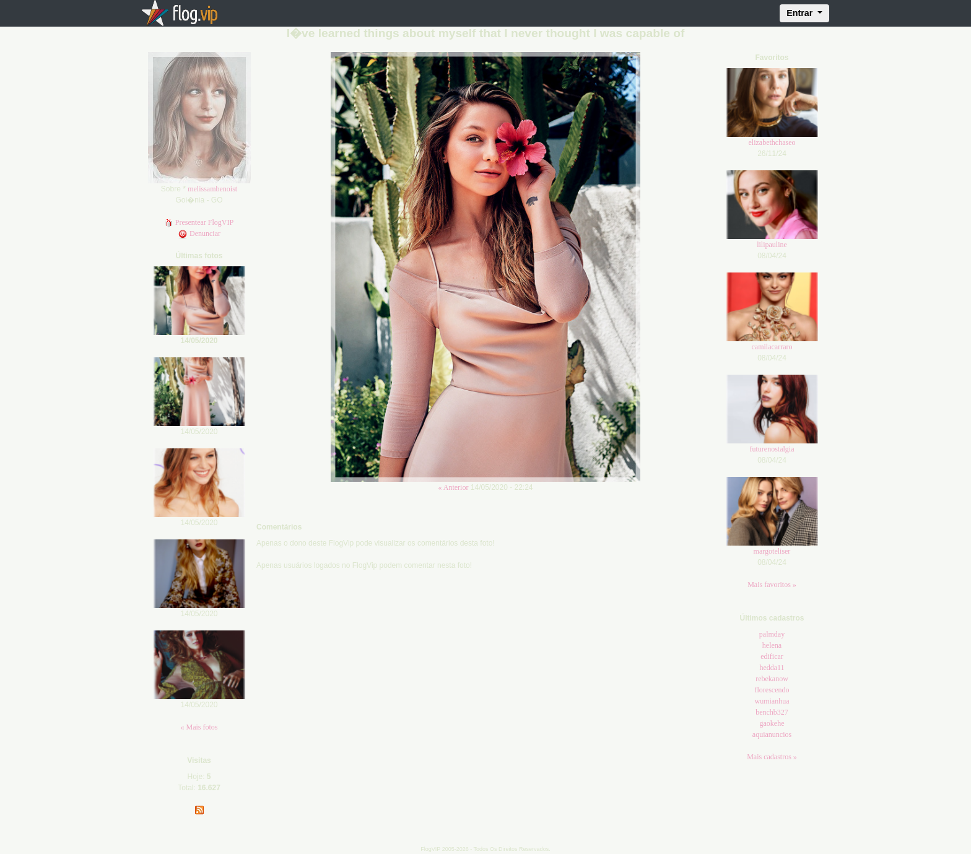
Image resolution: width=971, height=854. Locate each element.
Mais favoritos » (771, 584)
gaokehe (772, 723)
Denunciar (199, 233)
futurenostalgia (772, 449)
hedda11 (771, 667)
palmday (772, 634)
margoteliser (772, 551)
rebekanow (771, 678)
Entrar (800, 13)
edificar (771, 656)
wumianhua (772, 701)
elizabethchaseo (772, 142)
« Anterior (453, 487)
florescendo (772, 690)
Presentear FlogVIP (199, 222)
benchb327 (771, 712)
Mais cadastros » (772, 756)
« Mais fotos (199, 727)
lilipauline (772, 244)
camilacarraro (772, 346)
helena (772, 645)
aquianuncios (771, 734)
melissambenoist (212, 189)
